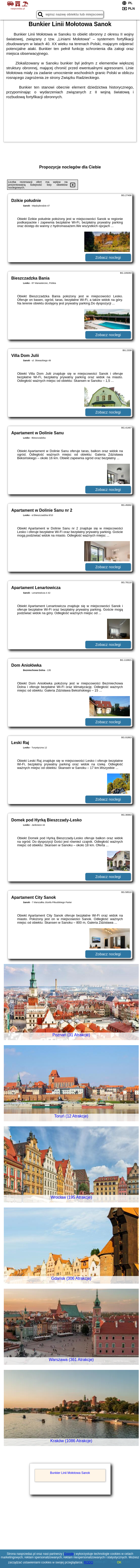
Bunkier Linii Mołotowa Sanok (70, 1473)
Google (69, 1554)
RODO (88, 1562)
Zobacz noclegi (108, 257)
